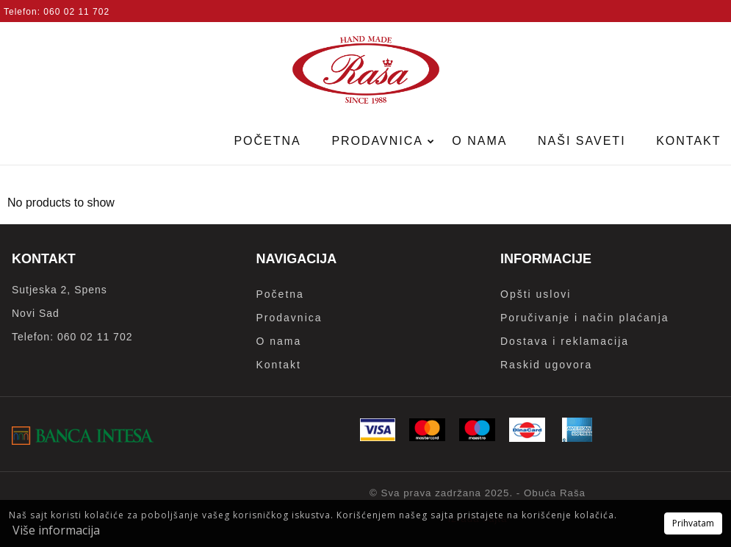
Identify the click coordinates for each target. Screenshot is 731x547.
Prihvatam (693, 523)
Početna (267, 141)
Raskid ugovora (546, 365)
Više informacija (56, 530)
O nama (479, 141)
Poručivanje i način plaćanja (584, 317)
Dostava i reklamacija (564, 341)
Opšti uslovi (535, 294)
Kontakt (278, 365)
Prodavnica (379, 141)
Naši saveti (582, 141)
